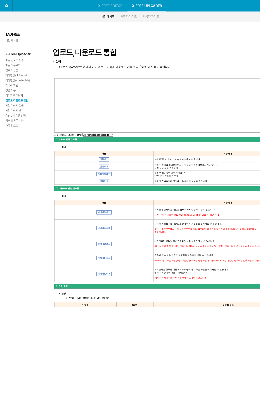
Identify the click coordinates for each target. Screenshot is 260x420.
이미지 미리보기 (14, 95)
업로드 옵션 (11, 70)
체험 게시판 (108, 16)
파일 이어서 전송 (14, 105)
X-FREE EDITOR (110, 6)
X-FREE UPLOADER (147, 6)
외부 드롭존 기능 (14, 120)
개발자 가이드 (129, 16)
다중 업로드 (11, 125)
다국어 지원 (11, 85)
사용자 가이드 (151, 16)
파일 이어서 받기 (14, 110)
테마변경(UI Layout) (16, 75)
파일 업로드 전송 (14, 60)
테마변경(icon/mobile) (17, 80)
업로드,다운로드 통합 (16, 100)
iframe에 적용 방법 (15, 115)
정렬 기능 (10, 90)
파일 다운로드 (12, 65)
